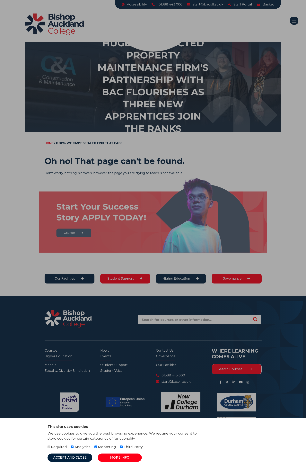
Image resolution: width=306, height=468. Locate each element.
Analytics (80, 447)
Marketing (105, 447)
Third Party (131, 447)
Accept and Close (70, 457)
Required (57, 447)
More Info (119, 457)
